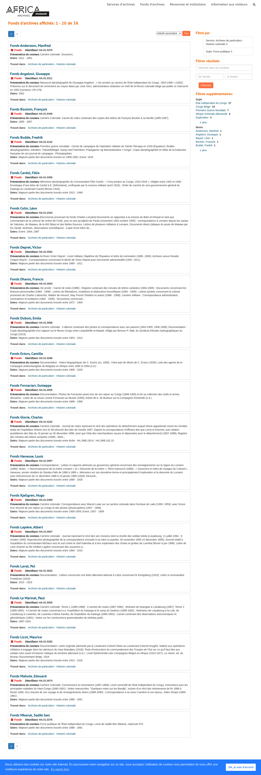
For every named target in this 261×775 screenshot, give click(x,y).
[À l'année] (239, 77)
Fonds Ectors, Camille (26, 353)
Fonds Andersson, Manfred (30, 45)
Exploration (202, 117)
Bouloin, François (206, 141)
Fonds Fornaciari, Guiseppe (30, 385)
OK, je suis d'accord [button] (240, 767)
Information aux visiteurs (229, 4)
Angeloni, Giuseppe (207, 134)
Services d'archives (121, 4)
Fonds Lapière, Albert (26, 527)
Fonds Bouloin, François (28, 109)
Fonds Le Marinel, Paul (27, 598)
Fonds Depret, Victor (26, 247)
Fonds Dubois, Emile (25, 318)
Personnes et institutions (188, 4)
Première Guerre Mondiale (211, 110)
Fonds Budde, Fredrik (26, 137)
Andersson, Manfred (207, 130)
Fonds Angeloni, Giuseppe (30, 73)
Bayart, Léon (203, 138)
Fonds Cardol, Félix (25, 172)
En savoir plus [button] (60, 769)
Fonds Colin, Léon (23, 208)
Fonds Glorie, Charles (26, 417)
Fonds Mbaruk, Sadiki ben (30, 715)
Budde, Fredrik (204, 145)
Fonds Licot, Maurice (26, 637)
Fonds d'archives (152, 4)
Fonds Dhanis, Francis (26, 279)
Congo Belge (203, 106)
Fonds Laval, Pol (22, 566)
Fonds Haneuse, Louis (26, 456)
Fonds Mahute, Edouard (28, 676)
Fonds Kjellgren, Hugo (27, 495)
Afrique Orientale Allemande (212, 113)
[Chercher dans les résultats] (224, 68)
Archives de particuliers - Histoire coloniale (52, 64)
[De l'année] (210, 77)
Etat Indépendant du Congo (211, 103)
